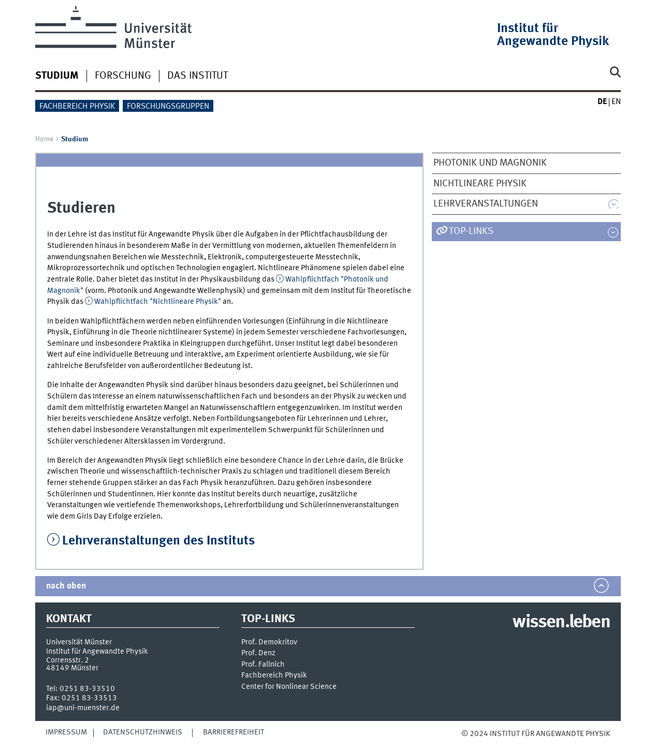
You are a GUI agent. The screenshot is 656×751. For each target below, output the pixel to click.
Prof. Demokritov (269, 642)
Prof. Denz (258, 653)
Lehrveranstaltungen (485, 204)
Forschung (123, 76)
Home (44, 139)
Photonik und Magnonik (490, 163)
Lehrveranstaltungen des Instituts (158, 541)
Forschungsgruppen (168, 106)
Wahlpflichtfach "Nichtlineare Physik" (157, 302)
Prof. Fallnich (263, 665)
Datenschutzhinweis (142, 732)
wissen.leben (561, 622)
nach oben (66, 586)
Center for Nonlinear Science (289, 687)
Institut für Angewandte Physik (553, 35)
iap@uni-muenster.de (83, 708)
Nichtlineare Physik (480, 183)
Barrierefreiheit (233, 732)
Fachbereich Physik (77, 106)
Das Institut (197, 76)
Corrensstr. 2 (67, 660)
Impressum (66, 732)
